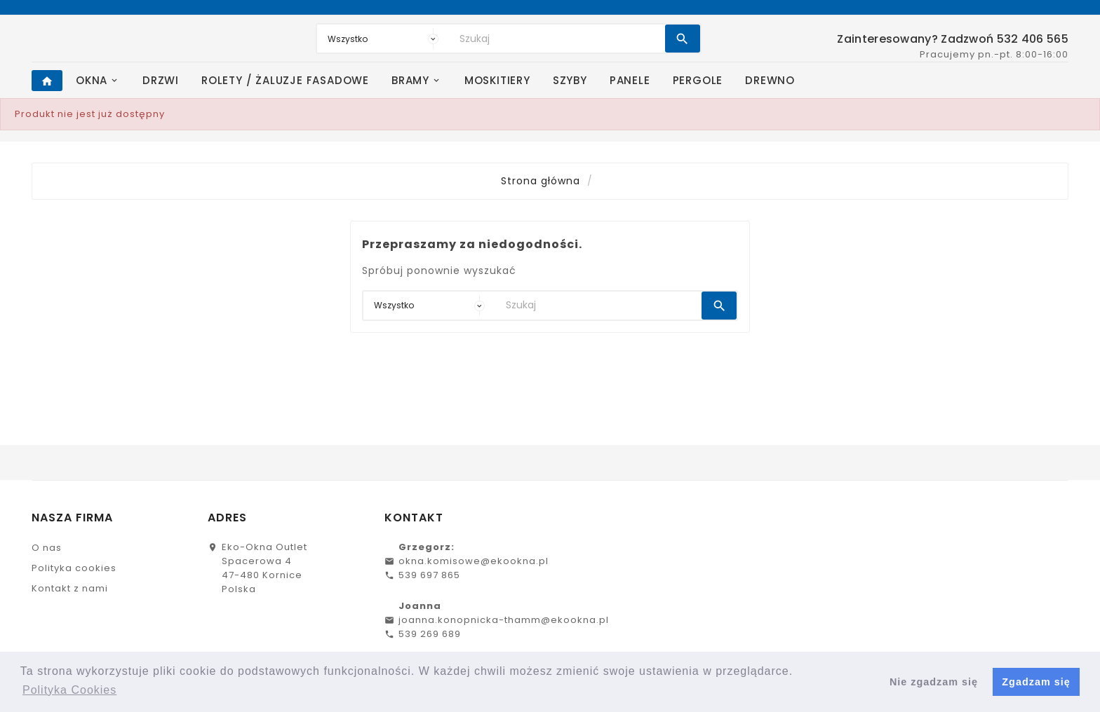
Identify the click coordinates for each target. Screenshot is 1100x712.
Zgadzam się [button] (1036, 681)
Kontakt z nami (70, 588)
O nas (47, 547)
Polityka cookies (74, 568)
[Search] (558, 39)
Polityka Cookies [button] (69, 690)
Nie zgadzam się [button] (934, 681)
